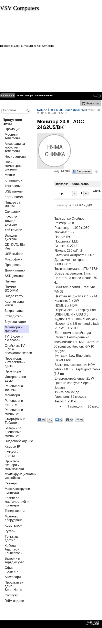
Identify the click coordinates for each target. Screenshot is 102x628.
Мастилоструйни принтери (17, 490)
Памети (10, 281)
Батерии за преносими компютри (13, 431)
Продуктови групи (12, 121)
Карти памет (14, 197)
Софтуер (11, 595)
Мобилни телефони (12, 136)
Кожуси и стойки (11, 453)
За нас (20, 95)
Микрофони (13, 259)
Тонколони (13, 186)
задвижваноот (93, 623)
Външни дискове (11, 237)
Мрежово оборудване (13, 518)
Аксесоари (13, 577)
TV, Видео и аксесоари (14, 338)
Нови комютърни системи (13, 165)
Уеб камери (13, 230)
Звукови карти (15, 321)
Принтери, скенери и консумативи (14, 465)
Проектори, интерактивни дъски (15, 362)
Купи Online (7, 95)
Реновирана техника (14, 387)
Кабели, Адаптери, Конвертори (13, 549)
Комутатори (13, 525)
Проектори (13, 371)
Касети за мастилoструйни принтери (17, 501)
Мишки (10, 175)
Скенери (11, 483)
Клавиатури (13, 180)
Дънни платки (15, 270)
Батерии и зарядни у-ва (14, 560)
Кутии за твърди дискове (11, 220)
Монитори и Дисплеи (13, 329)
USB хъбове (14, 254)
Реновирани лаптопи (14, 402)
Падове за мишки (12, 204)
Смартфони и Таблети (15, 420)
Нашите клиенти (44, 95)
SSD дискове (14, 276)
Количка (92, 103)
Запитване (84, 171)
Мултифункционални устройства (20, 476)
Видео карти (14, 296)
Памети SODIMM (11, 288)
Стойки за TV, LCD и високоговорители (18, 349)
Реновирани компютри (14, 411)
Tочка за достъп (11, 538)
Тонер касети (14, 511)
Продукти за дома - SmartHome (14, 586)
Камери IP (12, 446)
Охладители (14, 316)
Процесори (13, 265)
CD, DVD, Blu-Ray (15, 246)
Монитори (12, 395)
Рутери (10, 531)
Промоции (12, 129)
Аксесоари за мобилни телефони (15, 147)
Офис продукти (11, 569)
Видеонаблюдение (19, 441)
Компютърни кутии (14, 303)
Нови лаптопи (15, 156)
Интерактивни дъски (15, 378)
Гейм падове (14, 601)
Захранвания (14, 310)
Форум (29, 95)
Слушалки (12, 211)
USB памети (14, 191)
